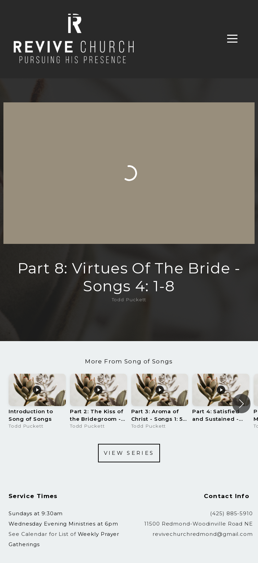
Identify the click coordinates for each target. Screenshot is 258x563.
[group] (37, 403)
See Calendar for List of (43, 534)
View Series (129, 453)
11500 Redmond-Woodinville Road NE (198, 523)
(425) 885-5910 (231, 513)
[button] (241, 403)
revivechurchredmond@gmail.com (202, 534)
